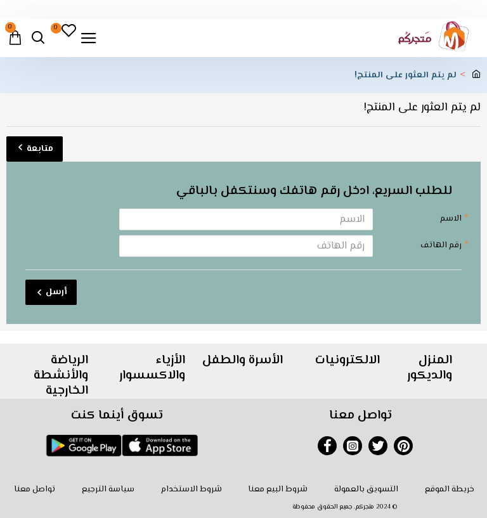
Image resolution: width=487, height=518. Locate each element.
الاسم (451, 218)
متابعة (40, 149)
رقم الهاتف (441, 245)
